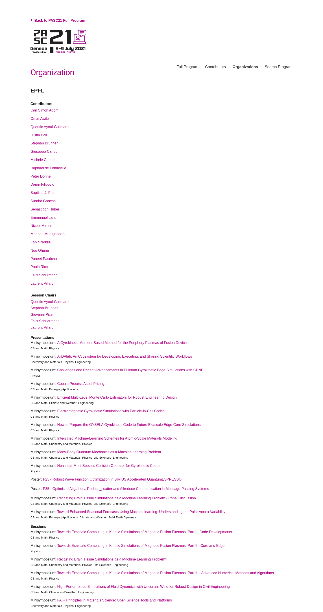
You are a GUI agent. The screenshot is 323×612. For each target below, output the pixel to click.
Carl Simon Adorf (44, 110)
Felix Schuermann (45, 321)
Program (187, 67)
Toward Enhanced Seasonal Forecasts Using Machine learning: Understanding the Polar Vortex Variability (141, 512)
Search (278, 67)
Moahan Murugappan (48, 234)
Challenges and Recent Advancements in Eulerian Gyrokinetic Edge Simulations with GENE (130, 370)
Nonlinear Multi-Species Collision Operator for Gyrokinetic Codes (108, 466)
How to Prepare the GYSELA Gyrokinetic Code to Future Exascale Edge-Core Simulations (129, 425)
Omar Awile (40, 118)
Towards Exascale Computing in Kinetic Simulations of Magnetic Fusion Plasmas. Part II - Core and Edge (141, 546)
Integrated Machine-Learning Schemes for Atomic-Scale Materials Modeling (117, 438)
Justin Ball (39, 135)
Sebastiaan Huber (45, 209)
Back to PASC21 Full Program (58, 20)
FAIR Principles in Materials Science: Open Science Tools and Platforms (114, 600)
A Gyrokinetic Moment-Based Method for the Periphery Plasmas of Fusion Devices (122, 343)
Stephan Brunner (44, 143)
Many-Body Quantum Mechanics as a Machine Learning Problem (109, 452)
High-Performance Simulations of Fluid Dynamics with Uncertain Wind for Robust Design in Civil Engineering (143, 586)
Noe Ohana (40, 250)
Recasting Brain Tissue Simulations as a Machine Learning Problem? (112, 559)
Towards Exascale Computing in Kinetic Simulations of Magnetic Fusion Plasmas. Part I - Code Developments (144, 532)
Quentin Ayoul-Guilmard (50, 127)
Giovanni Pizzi (42, 314)
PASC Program (58, 41)
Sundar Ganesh (43, 201)
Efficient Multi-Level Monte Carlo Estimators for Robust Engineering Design (117, 397)
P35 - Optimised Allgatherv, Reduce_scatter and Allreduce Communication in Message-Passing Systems (126, 489)
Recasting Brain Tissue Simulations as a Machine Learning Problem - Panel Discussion (126, 498)
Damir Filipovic (42, 184)
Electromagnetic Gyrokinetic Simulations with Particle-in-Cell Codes (110, 411)
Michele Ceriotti (43, 160)
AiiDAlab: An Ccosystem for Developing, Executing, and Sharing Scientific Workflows (124, 356)
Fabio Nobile (41, 242)
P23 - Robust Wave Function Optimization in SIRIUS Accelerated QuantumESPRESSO (112, 479)
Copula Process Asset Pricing (80, 384)
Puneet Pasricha (44, 259)
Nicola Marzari (42, 226)
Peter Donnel (41, 176)
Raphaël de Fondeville (48, 168)
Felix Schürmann (44, 275)
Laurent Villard (42, 283)
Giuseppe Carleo (44, 151)
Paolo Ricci (39, 267)
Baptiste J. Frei (43, 193)
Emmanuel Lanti (44, 217)
